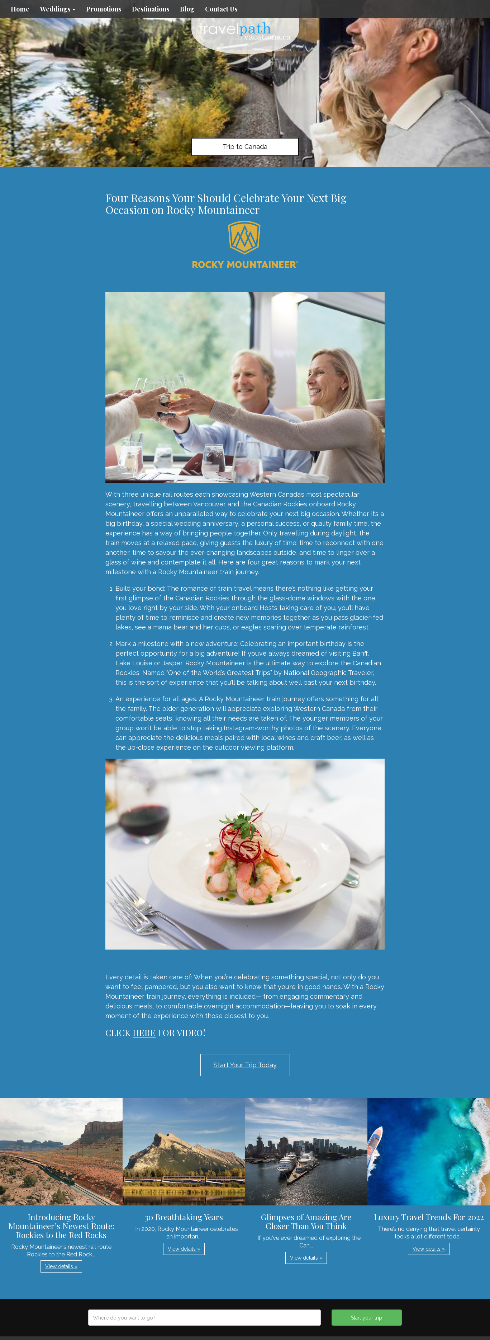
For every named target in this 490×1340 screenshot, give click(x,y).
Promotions (103, 9)
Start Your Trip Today (245, 1065)
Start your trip (366, 1318)
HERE (144, 1032)
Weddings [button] (57, 9)
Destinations (150, 9)
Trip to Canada (245, 146)
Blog (187, 9)
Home (20, 9)
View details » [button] (61, 1266)
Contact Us (221, 9)
